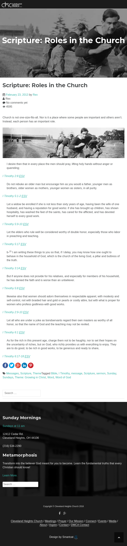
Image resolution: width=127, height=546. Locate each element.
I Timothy (64, 373)
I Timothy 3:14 (14, 268)
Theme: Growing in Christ (30, 377)
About (43, 524)
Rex (35, 94)
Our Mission (76, 521)
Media (113, 521)
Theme (37, 373)
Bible (54, 373)
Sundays (8, 377)
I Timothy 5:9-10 (16, 224)
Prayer (62, 521)
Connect (91, 521)
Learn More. (10, 475)
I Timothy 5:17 (14, 244)
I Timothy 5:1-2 (15, 196)
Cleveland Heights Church (27, 521)
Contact (64, 524)
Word (50, 377)
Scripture (25, 373)
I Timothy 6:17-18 (16, 356)
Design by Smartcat (63, 537)
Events (102, 521)
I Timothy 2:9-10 (16, 312)
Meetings (50, 521)
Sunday (111, 373)
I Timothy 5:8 (14, 288)
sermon (100, 373)
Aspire (53, 524)
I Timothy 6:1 (14, 332)
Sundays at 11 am (14, 425)
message (76, 373)
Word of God (63, 377)
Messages (12, 373)
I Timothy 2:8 (14, 176)
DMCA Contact (80, 524)
